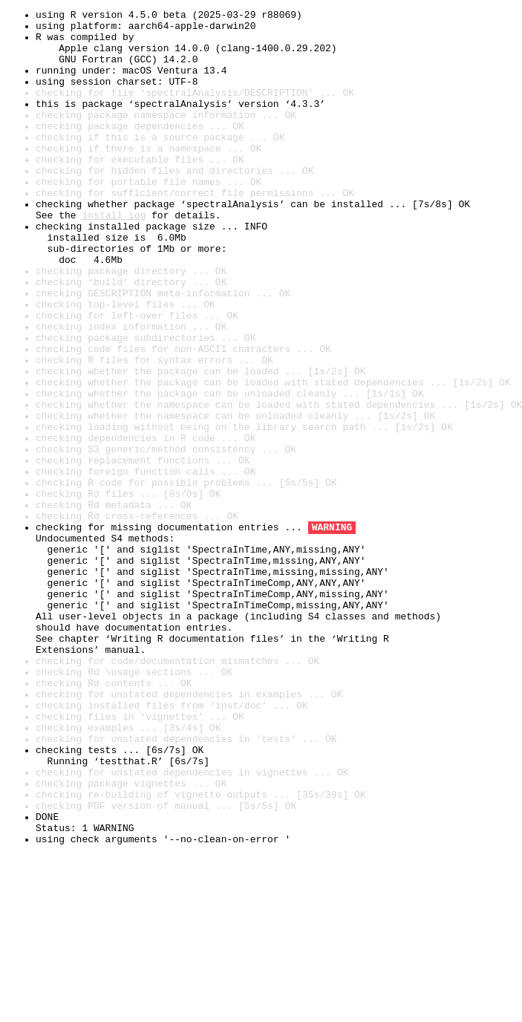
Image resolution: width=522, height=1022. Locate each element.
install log (114, 257)
